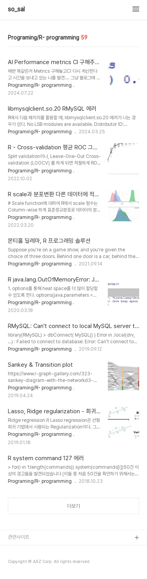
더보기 (73, 506)
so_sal (19, 9)
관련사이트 (18, 537)
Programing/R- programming (40, 85)
